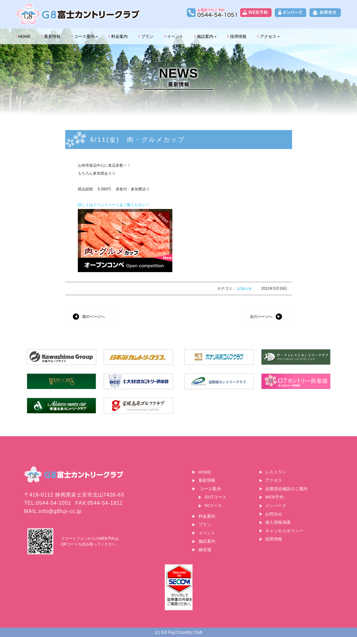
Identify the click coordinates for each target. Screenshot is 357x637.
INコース (213, 505)
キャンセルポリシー (284, 530)
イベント (175, 36)
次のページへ (261, 316)
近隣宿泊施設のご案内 (286, 488)
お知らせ (245, 288)
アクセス (268, 36)
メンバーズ (276, 505)
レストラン (276, 472)
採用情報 (238, 36)
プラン (147, 36)
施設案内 (205, 36)
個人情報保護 (278, 522)
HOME (24, 36)
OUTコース (216, 497)
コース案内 (84, 36)
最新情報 (52, 36)
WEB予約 (274, 497)
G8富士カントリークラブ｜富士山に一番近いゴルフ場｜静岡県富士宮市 (79, 14)
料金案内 (119, 36)
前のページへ (93, 316)
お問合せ (273, 514)
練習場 (205, 549)
